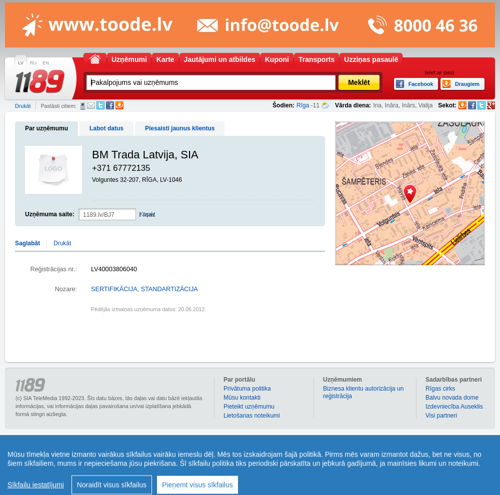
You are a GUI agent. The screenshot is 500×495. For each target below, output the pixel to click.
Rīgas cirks (440, 388)
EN (45, 62)
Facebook (110, 105)
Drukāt (22, 106)
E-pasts (91, 105)
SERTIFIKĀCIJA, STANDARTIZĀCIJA (144, 289)
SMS (83, 106)
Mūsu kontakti (242, 397)
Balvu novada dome (452, 397)
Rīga (302, 105)
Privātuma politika (247, 388)
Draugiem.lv (120, 105)
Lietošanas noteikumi (252, 415)
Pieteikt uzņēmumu (249, 406)
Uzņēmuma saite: (49, 214)
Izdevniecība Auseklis (454, 406)
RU (33, 62)
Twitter (100, 105)
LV (21, 62)
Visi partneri (441, 415)
